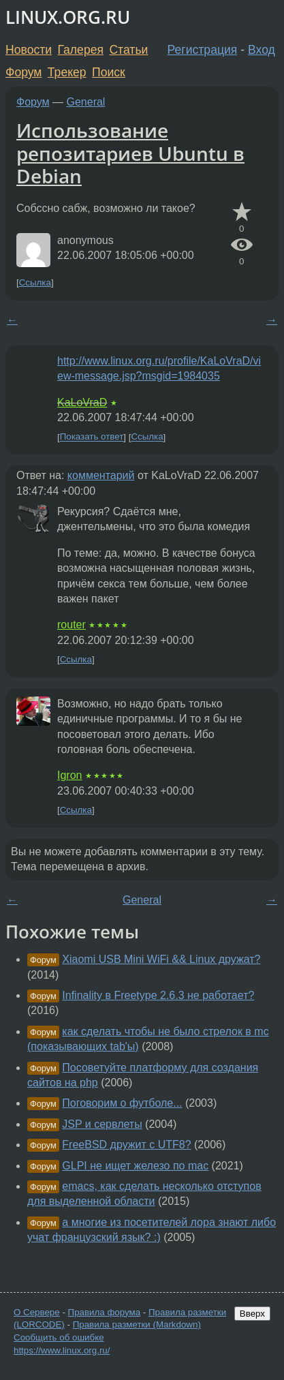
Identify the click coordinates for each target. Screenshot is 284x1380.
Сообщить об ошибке (59, 1337)
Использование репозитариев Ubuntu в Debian (130, 153)
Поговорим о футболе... (122, 1103)
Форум (23, 72)
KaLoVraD (82, 402)
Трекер (67, 72)
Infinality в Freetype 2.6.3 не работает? (158, 995)
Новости (28, 50)
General (86, 102)
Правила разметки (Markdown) (137, 1324)
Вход (261, 50)
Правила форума (104, 1312)
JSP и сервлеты (102, 1124)
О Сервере (37, 1312)
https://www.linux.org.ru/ (62, 1350)
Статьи (128, 50)
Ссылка (35, 282)
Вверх (252, 1313)
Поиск (108, 72)
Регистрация (203, 50)
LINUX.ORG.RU (67, 17)
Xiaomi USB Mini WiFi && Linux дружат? (161, 959)
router (71, 624)
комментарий (101, 475)
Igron (69, 775)
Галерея (81, 50)
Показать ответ (92, 437)
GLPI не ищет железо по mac (135, 1165)
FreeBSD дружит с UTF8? (126, 1144)
